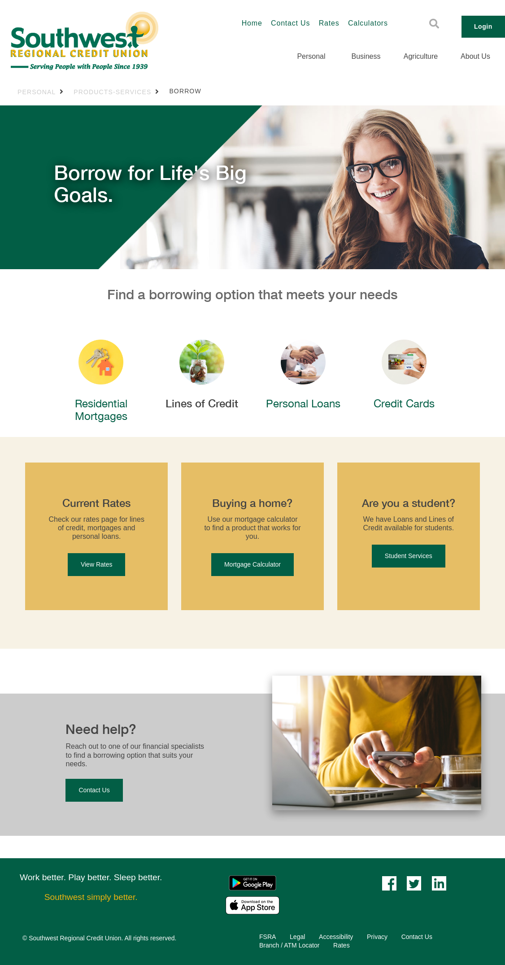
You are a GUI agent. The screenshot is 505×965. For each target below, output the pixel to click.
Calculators (368, 23)
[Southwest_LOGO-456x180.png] (106, 41)
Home (252, 23)
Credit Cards (404, 403)
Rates (329, 23)
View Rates (97, 564)
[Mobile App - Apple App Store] (252, 904)
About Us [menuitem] (475, 56)
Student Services (408, 555)
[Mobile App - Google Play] (252, 882)
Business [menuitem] (366, 56)
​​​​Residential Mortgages (101, 410)
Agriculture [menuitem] (421, 56)
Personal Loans (303, 403)
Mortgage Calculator (252, 564)
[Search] (434, 24)
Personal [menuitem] (311, 56)
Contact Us (290, 23)
